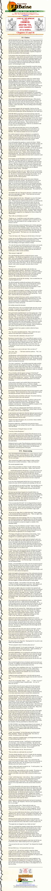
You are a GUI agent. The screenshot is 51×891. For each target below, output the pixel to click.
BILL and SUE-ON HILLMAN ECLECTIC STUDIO (25, 884)
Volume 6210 (25, 15)
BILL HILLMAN (25, 882)
